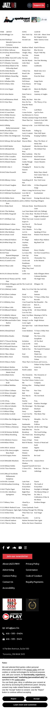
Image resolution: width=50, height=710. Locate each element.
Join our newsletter (17, 556)
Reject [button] (13, 699)
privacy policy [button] (31, 670)
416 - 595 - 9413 (14, 639)
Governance (32, 570)
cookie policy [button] (20, 680)
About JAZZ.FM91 (11, 564)
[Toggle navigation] (47, 5)
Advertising (8, 570)
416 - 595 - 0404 (14, 633)
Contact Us (8, 582)
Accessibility (9, 588)
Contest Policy (10, 576)
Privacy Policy (32, 564)
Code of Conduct (34, 576)
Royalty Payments (34, 582)
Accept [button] (36, 699)
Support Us (39, 5)
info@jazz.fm (12, 628)
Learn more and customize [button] (25, 705)
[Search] (29, 5)
